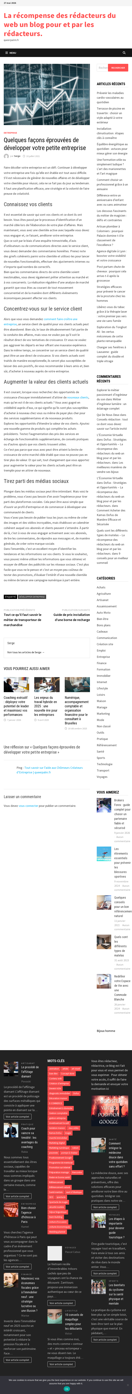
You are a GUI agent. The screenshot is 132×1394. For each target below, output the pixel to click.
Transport (103, 770)
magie (68, 1133)
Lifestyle (102, 688)
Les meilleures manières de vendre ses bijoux (111, 467)
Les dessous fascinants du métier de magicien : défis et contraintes (112, 215)
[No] (127, 1385)
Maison (101, 701)
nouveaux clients (77, 397)
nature (75, 1147)
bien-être (53, 1073)
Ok (66, 1389)
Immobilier (104, 676)
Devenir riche (55, 1088)
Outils (100, 732)
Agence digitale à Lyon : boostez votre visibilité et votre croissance (112, 255)
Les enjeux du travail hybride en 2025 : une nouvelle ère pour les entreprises (45, 706)
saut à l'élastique (74, 1192)
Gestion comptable (58, 1113)
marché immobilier (58, 1137)
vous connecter (28, 806)
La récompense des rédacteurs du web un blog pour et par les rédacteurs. (60, 24)
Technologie (104, 764)
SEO (51, 1197)
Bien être (102, 619)
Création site (105, 644)
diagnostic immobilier (59, 1093)
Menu (10, 52)
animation (54, 1068)
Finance (101, 663)
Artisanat (102, 600)
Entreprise (10, 132)
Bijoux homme (106, 1031)
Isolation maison (57, 1128)
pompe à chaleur (69, 1152)
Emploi (101, 650)
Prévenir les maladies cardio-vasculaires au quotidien (110, 97)
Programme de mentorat (61, 1162)
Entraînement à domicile (60, 1108)
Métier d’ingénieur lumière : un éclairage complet (111, 403)
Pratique (102, 739)
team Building (55, 1217)
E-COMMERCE (55, 1103)
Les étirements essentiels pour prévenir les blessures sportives (122, 862)
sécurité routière (56, 1207)
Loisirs (101, 695)
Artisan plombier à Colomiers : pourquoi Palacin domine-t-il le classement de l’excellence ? (110, 235)
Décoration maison (58, 1098)
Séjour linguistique (57, 1212)
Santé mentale (56, 1192)
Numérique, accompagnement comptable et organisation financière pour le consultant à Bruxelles (77, 710)
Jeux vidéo (73, 1128)
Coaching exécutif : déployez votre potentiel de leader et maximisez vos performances (16, 706)
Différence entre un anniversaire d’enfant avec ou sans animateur (112, 199)
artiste (65, 1068)
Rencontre (77, 1172)
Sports (101, 758)
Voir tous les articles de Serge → (26, 652)
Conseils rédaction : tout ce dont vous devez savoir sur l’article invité (112, 424)
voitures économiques (59, 1226)
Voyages (102, 777)
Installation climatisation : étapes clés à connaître (110, 133)
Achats (101, 587)
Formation (103, 669)
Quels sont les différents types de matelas (121, 946)
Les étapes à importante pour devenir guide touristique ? (117, 1228)
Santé (100, 751)
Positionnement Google (60, 1157)
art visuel (76, 1068)
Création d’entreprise (59, 1083)
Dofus (76, 1093)
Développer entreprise (32, 596)
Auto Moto (104, 612)
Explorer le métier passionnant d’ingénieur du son (112, 394)
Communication (107, 638)
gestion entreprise (57, 1118)
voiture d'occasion (58, 1221)
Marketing (103, 714)
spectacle (61, 1197)
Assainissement (107, 606)
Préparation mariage (59, 1172)
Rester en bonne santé (59, 1177)
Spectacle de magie (58, 1202)
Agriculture (104, 594)
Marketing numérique (59, 1147)
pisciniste (53, 1152)
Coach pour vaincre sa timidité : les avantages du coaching (29, 1138)
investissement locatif (59, 1123)
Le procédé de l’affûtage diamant (30, 1071)
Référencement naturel (59, 1187)
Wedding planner (57, 1231)
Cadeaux (102, 631)
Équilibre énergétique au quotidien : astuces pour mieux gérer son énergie (112, 148)
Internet (102, 682)
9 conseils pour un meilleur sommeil (112, 558)
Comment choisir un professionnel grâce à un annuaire (112, 184)
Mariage (102, 707)
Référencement (107, 745)
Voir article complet (17, 1116)
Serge (17, 156)
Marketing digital (57, 1142)
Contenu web (55, 1078)
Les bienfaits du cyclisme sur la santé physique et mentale (117, 1294)
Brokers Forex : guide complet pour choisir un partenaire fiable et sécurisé (122, 814)
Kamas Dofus (55, 1133)
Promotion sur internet (59, 1167)
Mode (100, 720)
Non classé (104, 726)
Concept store (67, 1073)
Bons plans (104, 625)
